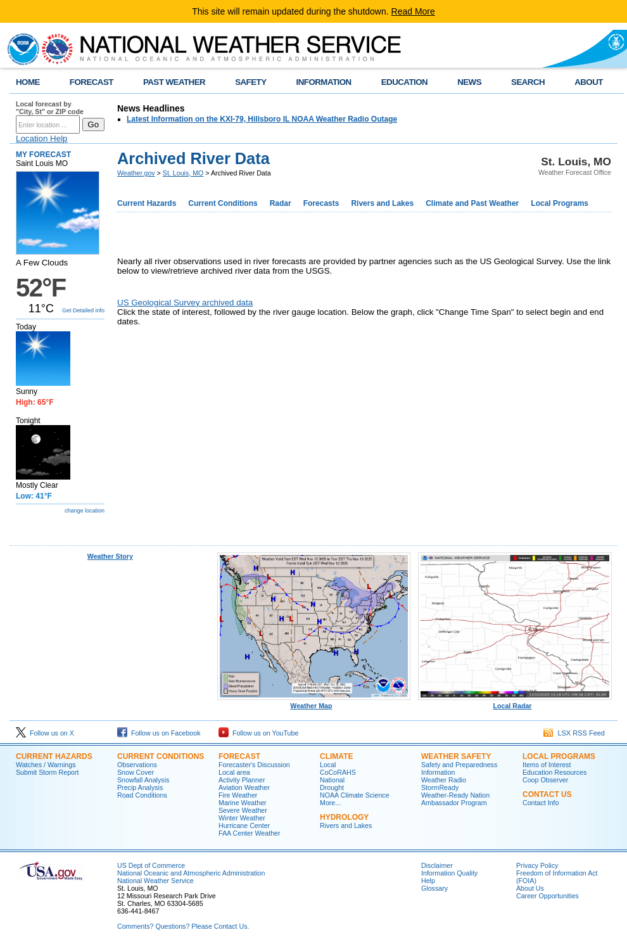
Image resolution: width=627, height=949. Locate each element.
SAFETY (250, 82)
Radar (280, 203)
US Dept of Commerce (151, 865)
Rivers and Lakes (382, 203)
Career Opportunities (547, 896)
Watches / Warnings (46, 764)
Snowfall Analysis (143, 780)
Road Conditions (142, 795)
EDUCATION (404, 82)
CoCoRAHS (338, 772)
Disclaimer (437, 865)
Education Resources (554, 772)
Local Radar (515, 703)
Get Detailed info (83, 310)
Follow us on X (45, 733)
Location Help (42, 138)
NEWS (469, 82)
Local (328, 764)
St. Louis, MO (183, 173)
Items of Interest (546, 764)
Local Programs (559, 203)
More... (330, 802)
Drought (332, 787)
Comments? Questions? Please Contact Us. (183, 926)
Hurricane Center (244, 825)
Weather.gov (136, 173)
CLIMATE (336, 756)
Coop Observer (545, 780)
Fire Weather (237, 795)
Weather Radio (443, 780)
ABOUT (588, 82)
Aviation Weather (244, 787)
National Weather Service (155, 880)
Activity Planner (241, 780)
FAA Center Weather (249, 833)
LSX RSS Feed (574, 733)
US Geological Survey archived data (185, 302)
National (332, 780)
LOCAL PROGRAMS (558, 756)
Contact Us (547, 794)
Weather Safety (456, 756)
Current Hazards (146, 203)
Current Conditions (222, 203)
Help (428, 880)
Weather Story (110, 556)
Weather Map (314, 703)
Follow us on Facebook (159, 733)
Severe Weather (242, 810)
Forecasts (321, 203)
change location (84, 510)
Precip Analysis (140, 787)
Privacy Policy (537, 865)
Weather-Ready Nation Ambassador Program (455, 798)
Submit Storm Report (47, 772)
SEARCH (528, 82)
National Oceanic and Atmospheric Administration (191, 873)
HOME (28, 82)
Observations (137, 764)
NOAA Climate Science (355, 795)
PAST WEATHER (174, 82)
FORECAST (91, 82)
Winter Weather (241, 818)
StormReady (440, 787)
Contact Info (540, 802)
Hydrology (344, 817)
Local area (234, 772)
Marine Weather (242, 802)
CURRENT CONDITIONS (160, 756)
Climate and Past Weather (472, 203)
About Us (530, 888)
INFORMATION (324, 82)
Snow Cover (135, 772)
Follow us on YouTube (258, 733)
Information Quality (449, 873)
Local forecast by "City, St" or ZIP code (50, 107)
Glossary (434, 888)
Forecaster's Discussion (254, 764)
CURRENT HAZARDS (54, 756)
